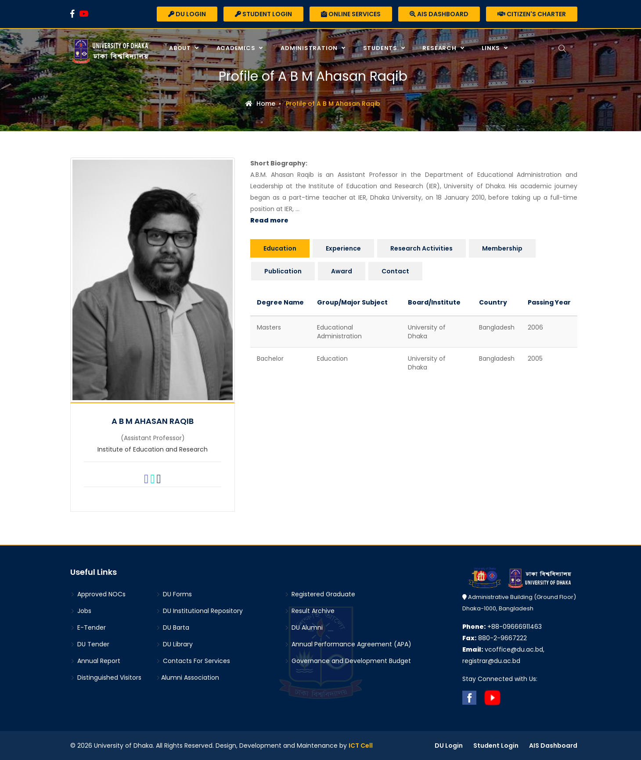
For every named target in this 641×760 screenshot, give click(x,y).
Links (491, 48)
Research (439, 48)
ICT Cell (361, 745)
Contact (395, 271)
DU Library (174, 644)
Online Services (351, 14)
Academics (236, 48)
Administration (309, 48)
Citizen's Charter (531, 14)
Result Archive (309, 610)
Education (279, 248)
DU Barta (172, 627)
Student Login (263, 14)
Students (381, 48)
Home (260, 103)
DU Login (187, 14)
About (180, 48)
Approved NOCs (98, 594)
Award (341, 271)
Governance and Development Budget (347, 660)
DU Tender (89, 644)
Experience (343, 248)
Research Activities (421, 248)
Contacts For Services (193, 660)
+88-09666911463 (502, 626)
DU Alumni (303, 627)
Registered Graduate (319, 594)
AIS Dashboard (439, 14)
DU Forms (174, 594)
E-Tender (88, 627)
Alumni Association (187, 677)
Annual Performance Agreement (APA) (347, 644)
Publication (283, 271)
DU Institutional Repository (199, 610)
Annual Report (95, 660)
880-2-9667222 (494, 638)
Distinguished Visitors (105, 677)
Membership (502, 248)
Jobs (80, 610)
